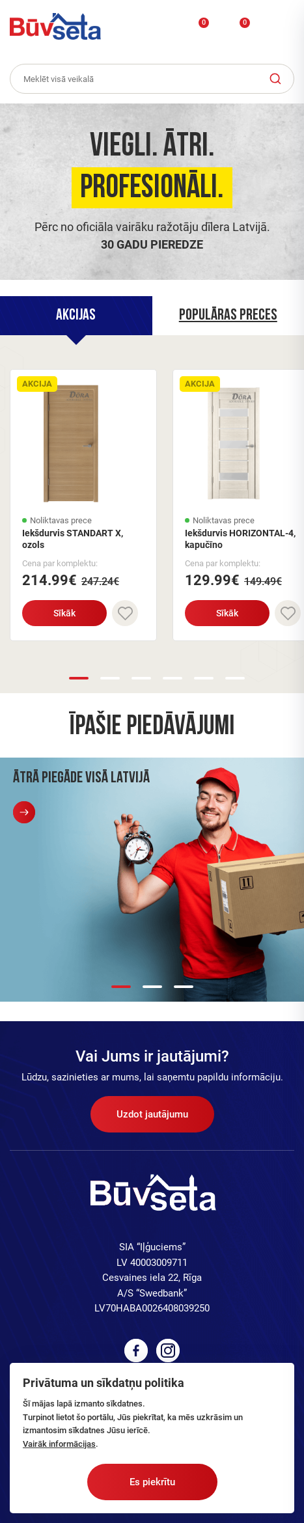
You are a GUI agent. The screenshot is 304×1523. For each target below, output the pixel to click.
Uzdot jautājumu (152, 1114)
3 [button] (141, 678)
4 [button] (172, 678)
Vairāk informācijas (59, 1444)
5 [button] (204, 678)
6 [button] (235, 678)
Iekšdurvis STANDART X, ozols (72, 539)
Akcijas (76, 315)
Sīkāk (64, 613)
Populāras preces (228, 315)
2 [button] (110, 678)
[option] (152, 189)
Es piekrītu (152, 1482)
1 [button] (79, 678)
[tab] (76, 315)
